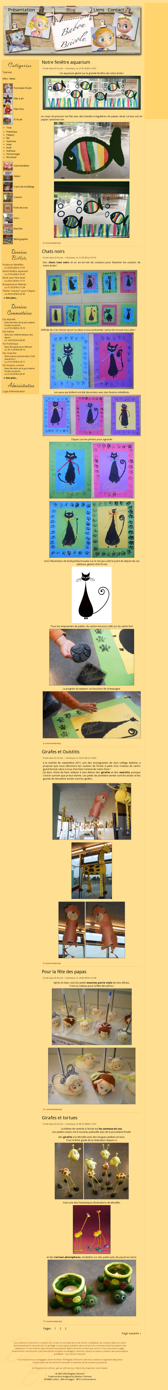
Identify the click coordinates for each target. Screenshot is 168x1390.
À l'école (12, 119)
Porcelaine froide (17, 88)
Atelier (11, 176)
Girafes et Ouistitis (60, 752)
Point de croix (15, 207)
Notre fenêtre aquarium (15, 271)
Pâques (10, 134)
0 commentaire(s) (52, 242)
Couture (12, 197)
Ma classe (11, 157)
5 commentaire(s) (52, 743)
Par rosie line (10, 353)
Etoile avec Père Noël (14, 277)
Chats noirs (53, 251)
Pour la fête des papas (64, 972)
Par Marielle (9, 319)
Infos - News (9, 78)
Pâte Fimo (13, 109)
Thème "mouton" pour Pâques (19, 290)
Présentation (21, 10)
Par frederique (10, 343)
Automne (11, 141)
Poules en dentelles (13, 264)
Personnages (13, 154)
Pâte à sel (13, 98)
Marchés (13, 228)
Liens (99, 10)
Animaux (10, 150)
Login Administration (14, 391)
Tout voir (7, 72)
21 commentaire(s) (52, 1109)
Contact (116, 10)
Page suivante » (131, 1333)
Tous (8, 127)
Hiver (9, 144)
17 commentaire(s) (52, 1321)
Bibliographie (15, 239)
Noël (8, 147)
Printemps (11, 131)
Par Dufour (8, 331)
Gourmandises (16, 165)
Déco (11, 218)
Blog (71, 10)
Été (7, 138)
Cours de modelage (18, 186)
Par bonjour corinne (13, 365)
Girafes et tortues (59, 1118)
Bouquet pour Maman (14, 284)
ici (116, 1140)
